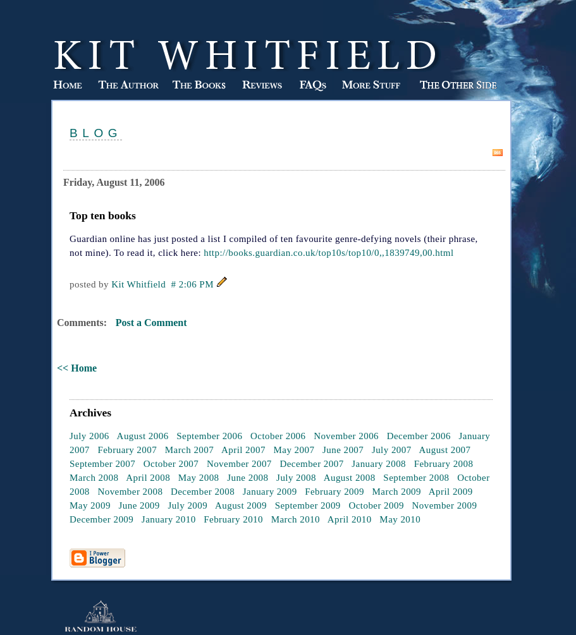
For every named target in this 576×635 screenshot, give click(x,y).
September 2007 (102, 464)
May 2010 (399, 519)
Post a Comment (151, 322)
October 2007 (171, 464)
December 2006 (419, 436)
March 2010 (295, 519)
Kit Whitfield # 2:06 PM (162, 284)
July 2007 (392, 450)
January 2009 (270, 492)
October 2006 (277, 436)
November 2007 (239, 464)
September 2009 (308, 505)
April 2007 (243, 450)
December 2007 (311, 464)
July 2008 (296, 478)
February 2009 (334, 492)
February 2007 (127, 450)
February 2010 (233, 519)
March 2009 (396, 492)
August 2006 (143, 436)
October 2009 (375, 505)
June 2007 (343, 450)
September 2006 (209, 436)
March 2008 (94, 478)
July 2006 (89, 436)
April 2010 (350, 519)
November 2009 (444, 505)
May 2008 (198, 478)
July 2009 (187, 505)
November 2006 (346, 436)
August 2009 (241, 505)
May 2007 (294, 450)
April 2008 (148, 478)
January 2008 (379, 464)
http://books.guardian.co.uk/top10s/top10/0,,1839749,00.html (328, 253)
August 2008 (350, 478)
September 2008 (416, 478)
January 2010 (169, 519)
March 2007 (189, 450)
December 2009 (101, 519)
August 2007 (444, 450)
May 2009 (90, 505)
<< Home (77, 368)
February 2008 (444, 464)
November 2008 (129, 492)
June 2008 (247, 478)
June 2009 (138, 505)
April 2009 (451, 492)
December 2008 (203, 492)
